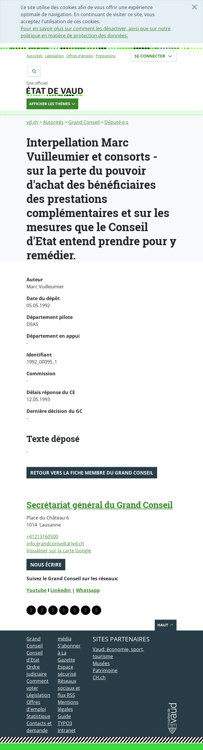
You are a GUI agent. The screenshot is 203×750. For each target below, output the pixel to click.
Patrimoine (105, 670)
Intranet (67, 730)
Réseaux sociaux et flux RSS (69, 688)
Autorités (34, 55)
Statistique (38, 716)
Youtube (36, 590)
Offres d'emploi (79, 55)
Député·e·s (116, 122)
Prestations (106, 55)
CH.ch (99, 677)
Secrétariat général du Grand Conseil (99, 504)
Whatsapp (88, 590)
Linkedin (61, 590)
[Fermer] (194, 7)
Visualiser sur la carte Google (58, 550)
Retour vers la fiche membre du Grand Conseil (91, 473)
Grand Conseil (84, 122)
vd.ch (32, 122)
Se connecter (153, 56)
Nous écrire (45, 564)
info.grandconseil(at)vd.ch (55, 543)
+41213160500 (42, 536)
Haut (165, 625)
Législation (54, 55)
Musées (101, 663)
